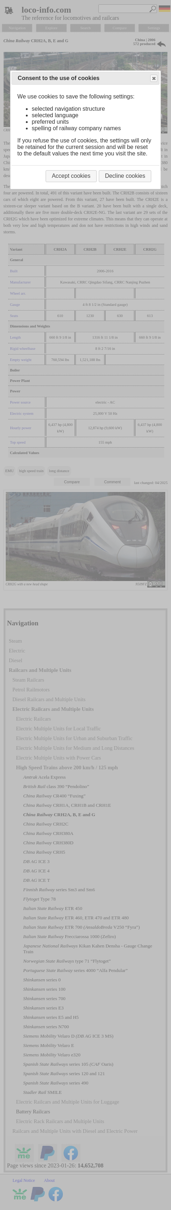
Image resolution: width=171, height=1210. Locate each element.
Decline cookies (125, 176)
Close (153, 78)
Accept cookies (71, 176)
